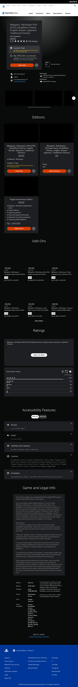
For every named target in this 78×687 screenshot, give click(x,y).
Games (8, 5)
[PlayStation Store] (11, 11)
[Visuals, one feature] (39, 424)
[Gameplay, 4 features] (39, 472)
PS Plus (24, 5)
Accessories (32, 5)
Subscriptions (57, 11)
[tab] (35, 415)
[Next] (73, 96)
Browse (67, 11)
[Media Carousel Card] (18, 96)
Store (44, 5)
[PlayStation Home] (3, 6)
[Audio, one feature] (39, 435)
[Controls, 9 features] (39, 459)
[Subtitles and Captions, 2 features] (39, 445)
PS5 (14, 5)
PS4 (18, 5)
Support (51, 5)
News (39, 5)
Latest (31, 11)
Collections (39, 11)
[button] (20, 79)
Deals (48, 11)
